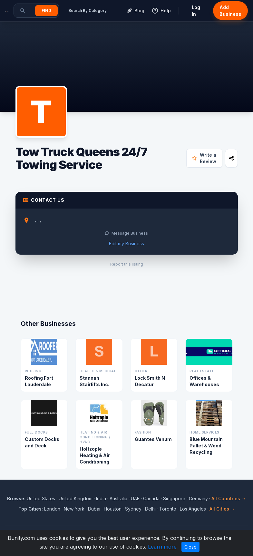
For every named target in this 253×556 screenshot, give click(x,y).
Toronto (167, 509)
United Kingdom (75, 498)
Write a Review (204, 158)
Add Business (230, 11)
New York (74, 509)
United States (41, 498)
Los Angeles (193, 509)
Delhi (150, 509)
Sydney (133, 509)
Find (46, 10)
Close (190, 547)
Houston (113, 509)
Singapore (174, 498)
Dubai (94, 509)
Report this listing (126, 264)
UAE (135, 498)
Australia (118, 498)
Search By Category (87, 10)
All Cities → (222, 509)
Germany (198, 498)
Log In (196, 11)
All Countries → (228, 498)
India (101, 498)
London (52, 509)
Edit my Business (126, 243)
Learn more (162, 546)
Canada (151, 498)
